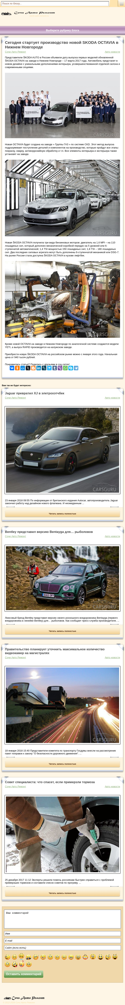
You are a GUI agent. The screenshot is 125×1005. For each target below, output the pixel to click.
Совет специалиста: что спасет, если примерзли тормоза (50, 782)
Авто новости (112, 51)
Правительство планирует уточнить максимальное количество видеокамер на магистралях (55, 651)
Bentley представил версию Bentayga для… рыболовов (49, 532)
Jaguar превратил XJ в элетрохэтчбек (34, 393)
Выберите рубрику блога (62, 30)
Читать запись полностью (62, 514)
